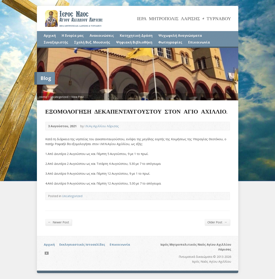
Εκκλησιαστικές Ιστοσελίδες (82, 244)
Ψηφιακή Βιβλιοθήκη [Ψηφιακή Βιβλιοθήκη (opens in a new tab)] (134, 42)
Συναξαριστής (56, 42)
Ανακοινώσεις (102, 35)
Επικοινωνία (199, 42)
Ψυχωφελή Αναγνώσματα (180, 35)
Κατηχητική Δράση (136, 35)
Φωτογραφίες (170, 42)
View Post (77, 97)
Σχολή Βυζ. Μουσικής (92, 42)
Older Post (217, 222)
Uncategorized (59, 97)
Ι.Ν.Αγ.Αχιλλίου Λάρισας (102, 126)
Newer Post (58, 222)
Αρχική (50, 35)
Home (43, 97)
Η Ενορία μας (73, 35)
